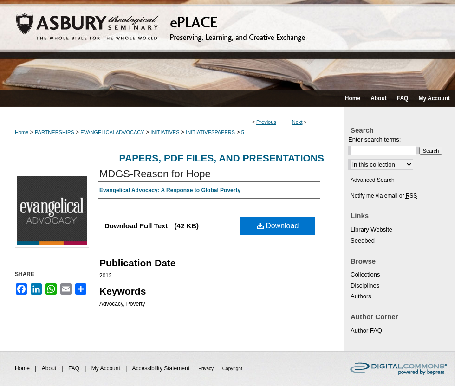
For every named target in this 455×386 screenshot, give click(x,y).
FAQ (74, 368)
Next (297, 122)
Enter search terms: (374, 139)
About (50, 368)
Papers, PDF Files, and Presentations (221, 158)
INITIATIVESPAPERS (210, 132)
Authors (361, 296)
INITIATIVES (164, 132)
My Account (106, 368)
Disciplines (365, 285)
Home (21, 132)
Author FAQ (366, 330)
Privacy (206, 368)
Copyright (232, 368)
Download (278, 226)
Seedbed (363, 240)
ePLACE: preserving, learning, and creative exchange (227, 45)
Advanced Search (373, 180)
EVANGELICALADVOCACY (112, 132)
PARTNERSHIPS (54, 132)
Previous (266, 122)
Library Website (371, 229)
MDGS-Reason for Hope (155, 174)
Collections (365, 274)
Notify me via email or (384, 196)
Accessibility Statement (161, 368)
